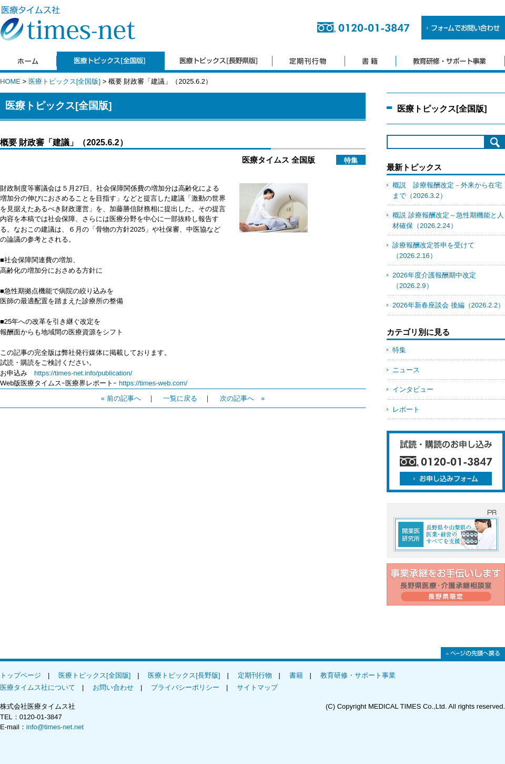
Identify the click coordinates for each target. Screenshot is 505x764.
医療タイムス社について (37, 687)
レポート (406, 409)
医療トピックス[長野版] (184, 675)
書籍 (296, 675)
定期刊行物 (255, 675)
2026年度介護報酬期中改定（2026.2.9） (434, 280)
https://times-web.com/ (153, 383)
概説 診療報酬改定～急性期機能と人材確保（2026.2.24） (448, 220)
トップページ (20, 675)
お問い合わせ (113, 687)
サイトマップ (257, 687)
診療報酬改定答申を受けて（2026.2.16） (433, 250)
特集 (399, 350)
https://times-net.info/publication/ (83, 373)
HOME (10, 81)
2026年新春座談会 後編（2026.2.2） (448, 305)
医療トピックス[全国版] (64, 81)
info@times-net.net (55, 727)
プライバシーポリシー (185, 687)
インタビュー (412, 389)
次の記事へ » (242, 398)
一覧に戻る (180, 398)
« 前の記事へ (121, 398)
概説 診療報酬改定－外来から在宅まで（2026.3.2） (447, 190)
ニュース (406, 370)
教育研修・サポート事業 (358, 675)
